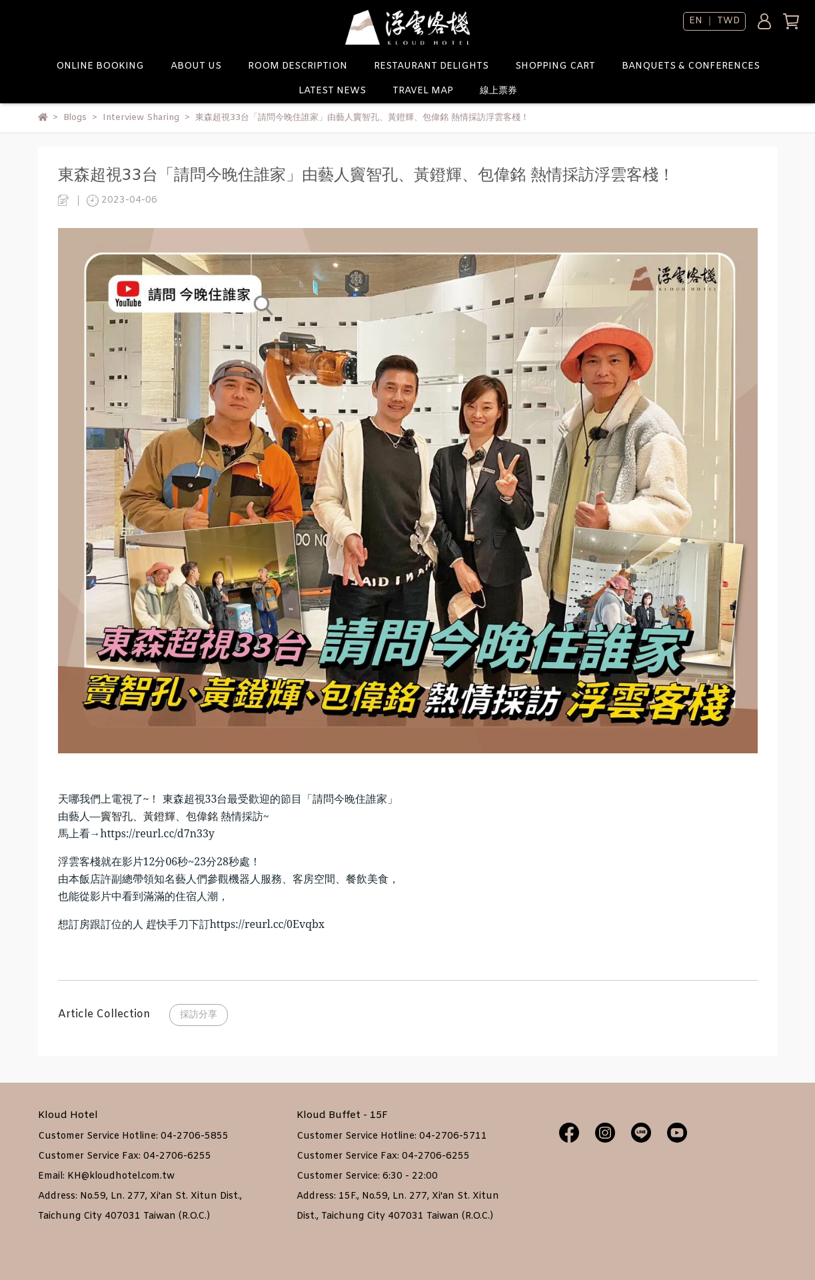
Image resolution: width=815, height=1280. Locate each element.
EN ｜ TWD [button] (714, 21)
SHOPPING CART (555, 66)
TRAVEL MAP (423, 91)
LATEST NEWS (332, 91)
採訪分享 (198, 1015)
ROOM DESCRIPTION (297, 66)
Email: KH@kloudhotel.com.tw (106, 1176)
